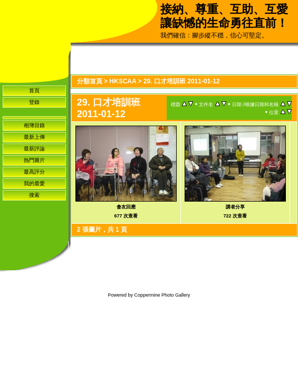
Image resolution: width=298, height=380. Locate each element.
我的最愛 (34, 183)
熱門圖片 (34, 160)
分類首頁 (89, 81)
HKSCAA (122, 81)
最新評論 (34, 148)
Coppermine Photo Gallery (162, 295)
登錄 (34, 102)
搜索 (34, 195)
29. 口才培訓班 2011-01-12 (181, 81)
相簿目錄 (34, 125)
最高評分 (34, 172)
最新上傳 (34, 137)
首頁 (34, 90)
